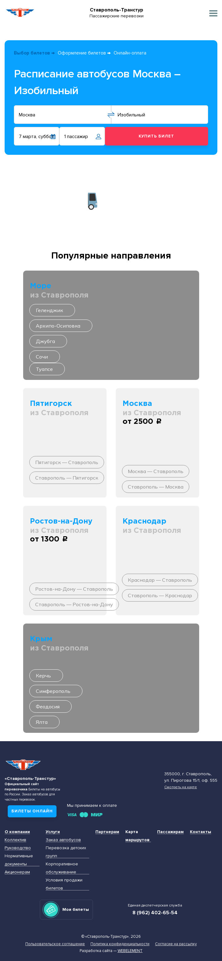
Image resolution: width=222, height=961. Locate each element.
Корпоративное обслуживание (62, 868)
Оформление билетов (82, 53)
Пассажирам (170, 831)
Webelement (130, 950)
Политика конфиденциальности (119, 943)
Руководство (18, 847)
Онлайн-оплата (130, 53)
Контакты (200, 831)
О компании (17, 831)
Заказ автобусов (63, 839)
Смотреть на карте (180, 787)
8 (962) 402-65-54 (155, 913)
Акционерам (17, 872)
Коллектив (15, 839)
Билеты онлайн (32, 811)
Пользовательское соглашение (55, 943)
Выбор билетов (32, 53)
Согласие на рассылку (176, 943)
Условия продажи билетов (64, 884)
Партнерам (107, 831)
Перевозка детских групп (66, 852)
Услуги (53, 831)
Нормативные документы (19, 860)
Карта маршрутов (137, 835)
